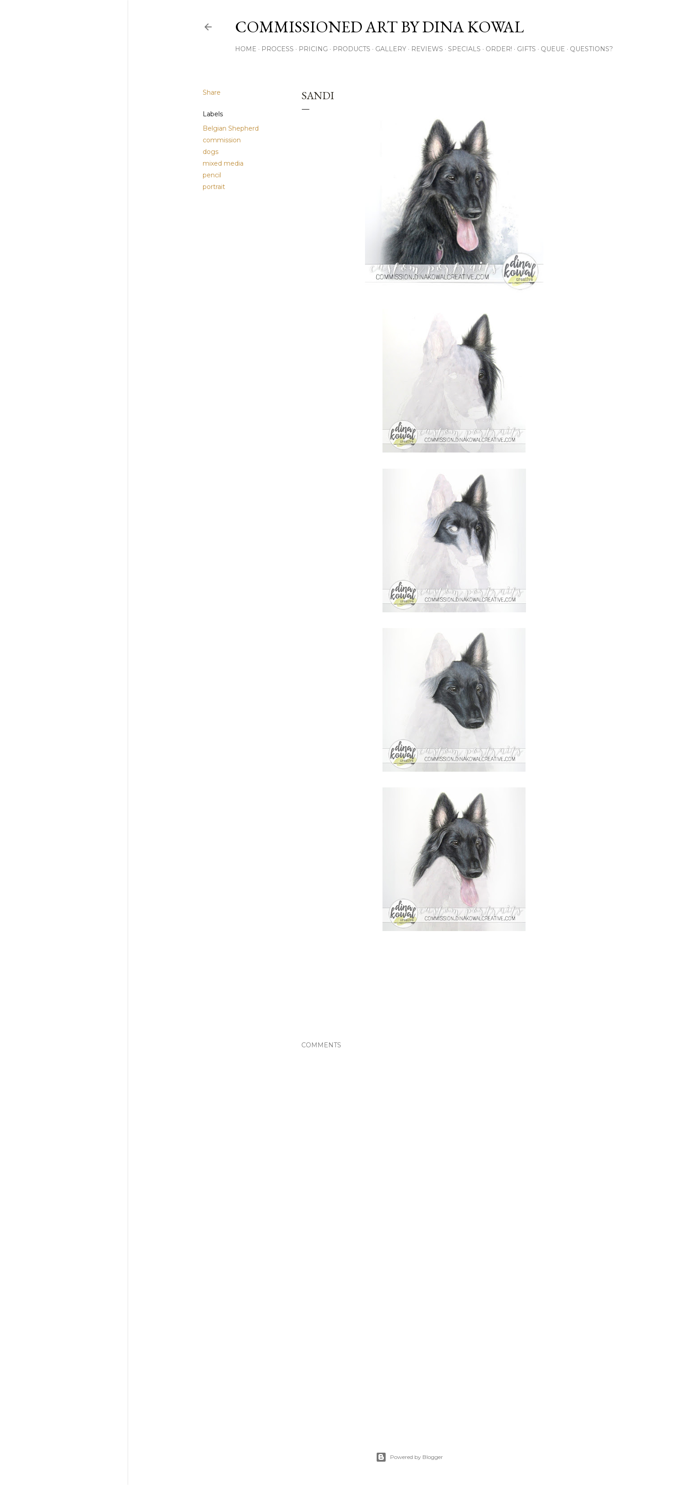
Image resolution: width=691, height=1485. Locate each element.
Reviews (427, 49)
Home (245, 49)
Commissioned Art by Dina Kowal (379, 26)
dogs (210, 152)
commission (222, 140)
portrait (214, 187)
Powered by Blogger (409, 1457)
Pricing (313, 49)
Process (277, 49)
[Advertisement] (454, 1344)
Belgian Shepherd (231, 128)
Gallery (390, 49)
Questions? (591, 49)
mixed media (223, 163)
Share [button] (212, 92)
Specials (464, 49)
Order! (499, 49)
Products (351, 49)
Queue (553, 49)
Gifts (526, 49)
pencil (212, 175)
